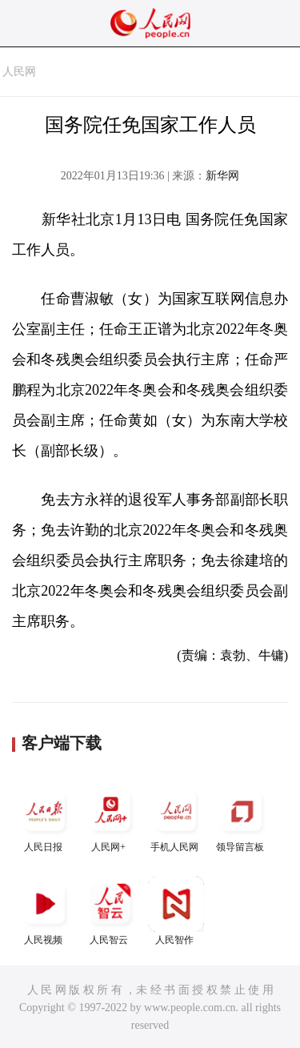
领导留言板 (242, 818)
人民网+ (110, 818)
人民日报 (45, 818)
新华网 (222, 176)
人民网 (19, 72)
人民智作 (176, 911)
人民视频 (45, 911)
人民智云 (110, 911)
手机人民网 (176, 818)
